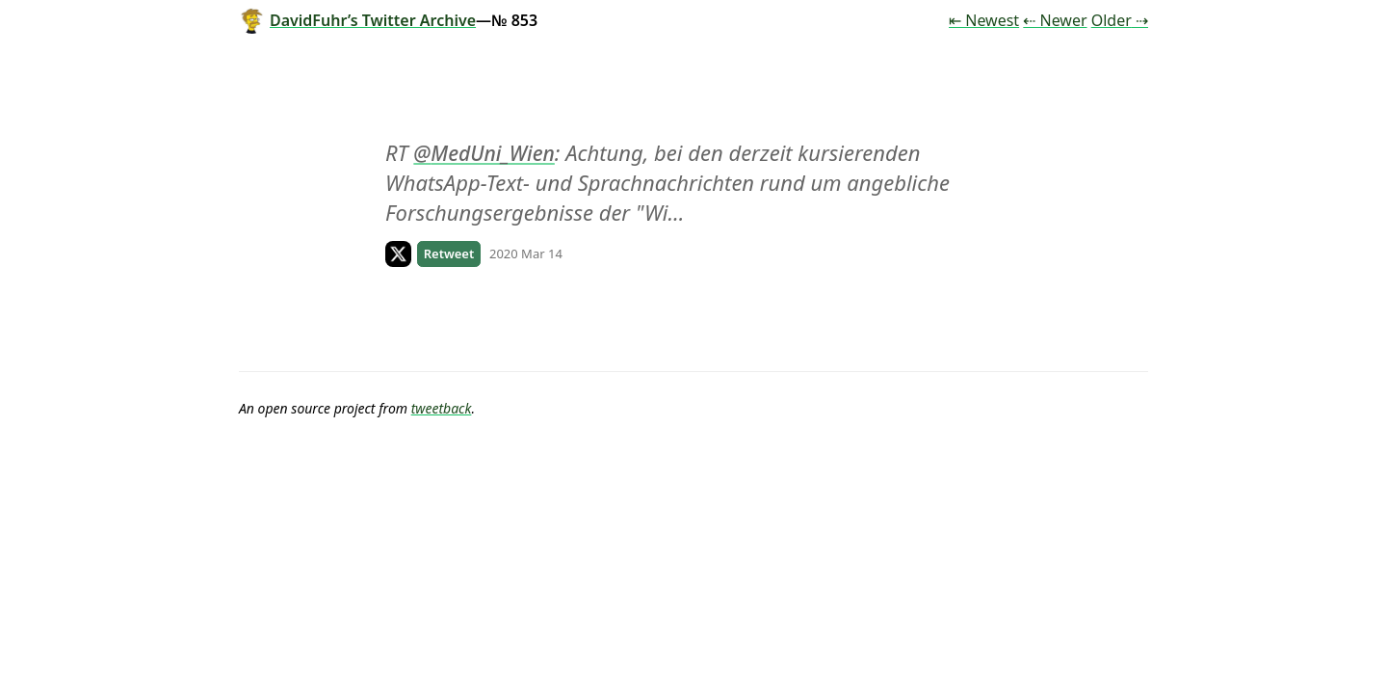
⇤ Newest (984, 20)
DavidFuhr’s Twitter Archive (357, 20)
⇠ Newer (1054, 20)
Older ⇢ (1119, 20)
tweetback (441, 408)
